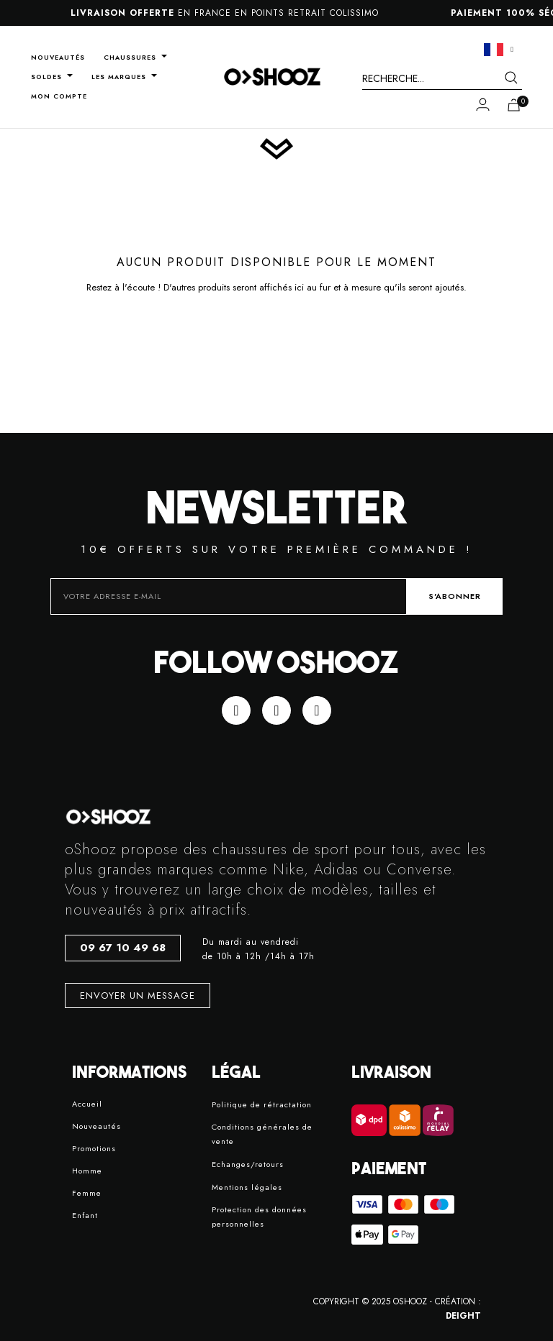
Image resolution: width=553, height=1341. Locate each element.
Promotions (94, 1148)
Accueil (87, 1103)
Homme (87, 1170)
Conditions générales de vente (262, 1134)
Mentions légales (247, 1187)
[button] (123, 948)
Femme (87, 1193)
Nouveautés (96, 1126)
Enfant (85, 1215)
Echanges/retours (248, 1164)
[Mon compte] (482, 104)
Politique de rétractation (262, 1104)
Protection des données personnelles (259, 1217)
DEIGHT (463, 1315)
